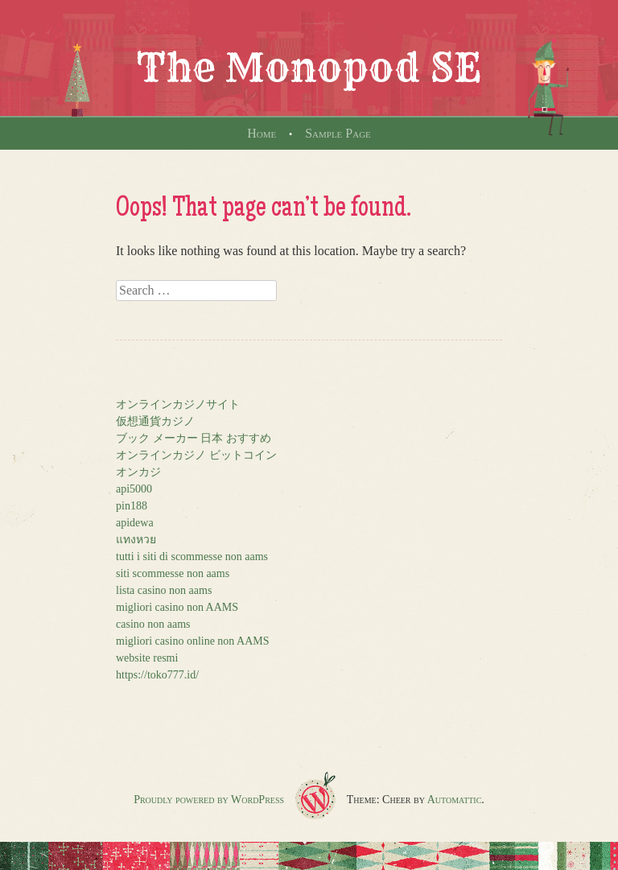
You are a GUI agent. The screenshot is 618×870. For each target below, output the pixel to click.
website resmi (147, 658)
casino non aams (153, 624)
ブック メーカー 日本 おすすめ (193, 438)
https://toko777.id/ (157, 675)
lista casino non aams (164, 590)
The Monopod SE (309, 67)
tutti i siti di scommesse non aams (192, 556)
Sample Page (338, 133)
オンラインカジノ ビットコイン (196, 455)
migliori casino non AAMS (177, 607)
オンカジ (138, 472)
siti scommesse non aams (172, 573)
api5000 (134, 489)
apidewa (135, 523)
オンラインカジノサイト (178, 404)
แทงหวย (136, 540)
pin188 (131, 506)
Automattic (454, 800)
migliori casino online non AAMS (193, 641)
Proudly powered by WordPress (209, 800)
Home (261, 133)
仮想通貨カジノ (155, 421)
